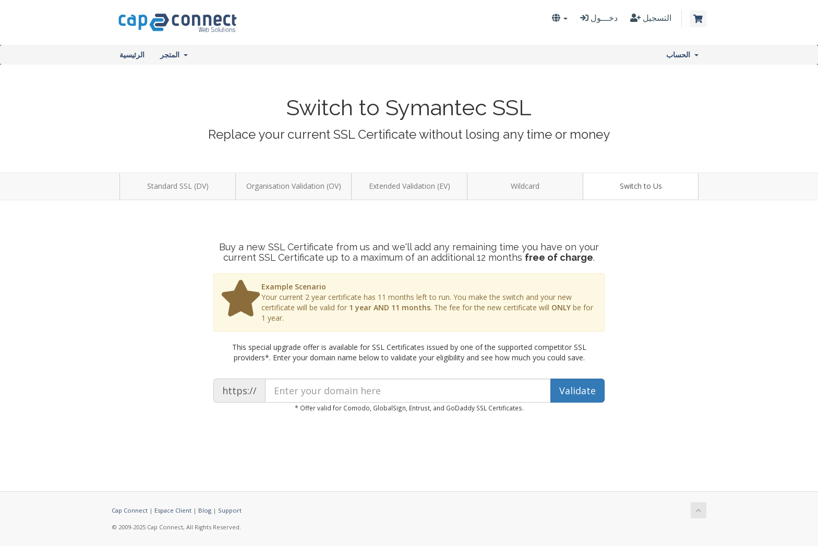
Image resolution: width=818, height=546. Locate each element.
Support (230, 510)
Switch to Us (641, 186)
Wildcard (525, 186)
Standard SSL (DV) (178, 186)
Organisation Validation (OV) (293, 186)
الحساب (682, 55)
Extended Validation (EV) (409, 186)
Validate (577, 390)
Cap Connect (130, 510)
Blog (204, 510)
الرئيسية (132, 55)
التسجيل (650, 17)
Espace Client (172, 510)
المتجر (174, 55)
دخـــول (599, 17)
